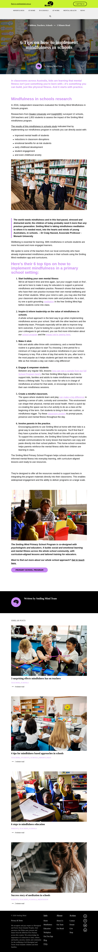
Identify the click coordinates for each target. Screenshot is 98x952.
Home (46, 921)
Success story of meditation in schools (30, 895)
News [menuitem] (82, 10)
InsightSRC (56, 114)
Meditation (43, 900)
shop (71, 932)
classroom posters (57, 413)
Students (25, 758)
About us (60, 921)
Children (32, 25)
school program (29, 334)
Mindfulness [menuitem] (18, 10)
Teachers (41, 25)
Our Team (60, 925)
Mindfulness (45, 758)
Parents (15, 828)
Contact (72, 921)
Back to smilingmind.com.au (21, 4)
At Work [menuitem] (55, 10)
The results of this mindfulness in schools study (34, 126)
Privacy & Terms (17, 920)
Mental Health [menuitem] (69, 10)
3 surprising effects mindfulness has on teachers (36, 678)
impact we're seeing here (58, 334)
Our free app (48, 936)
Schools (49, 25)
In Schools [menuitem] (43, 10)
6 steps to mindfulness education (28, 824)
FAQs (45, 944)
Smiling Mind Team (54, 66)
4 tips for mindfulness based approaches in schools (37, 753)
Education (47, 928)
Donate (72, 925)
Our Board (60, 928)
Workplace (47, 932)
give (71, 928)
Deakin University (37, 114)
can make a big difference (71, 397)
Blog (45, 940)
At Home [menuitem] (31, 10)
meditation (49, 301)
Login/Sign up (79, 4)
